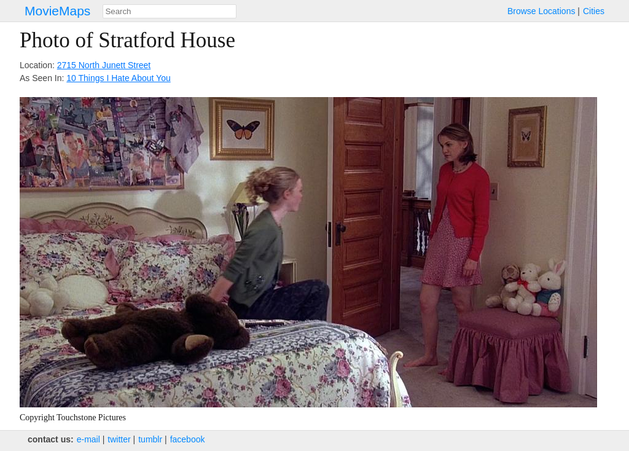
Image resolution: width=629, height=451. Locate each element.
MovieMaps (57, 10)
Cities (593, 11)
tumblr (150, 439)
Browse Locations (541, 11)
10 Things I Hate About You (118, 78)
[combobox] (169, 11)
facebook (187, 439)
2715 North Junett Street (104, 65)
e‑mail (88, 439)
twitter (118, 439)
